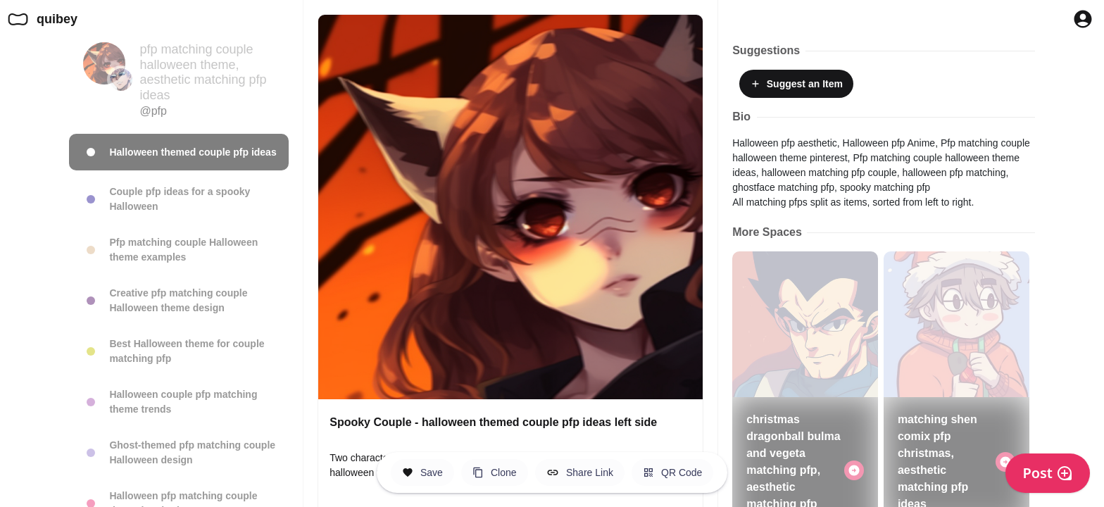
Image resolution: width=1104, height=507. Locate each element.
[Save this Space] (422, 472)
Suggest (796, 83)
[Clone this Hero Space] (494, 472)
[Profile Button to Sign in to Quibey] (1083, 19)
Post (1047, 472)
